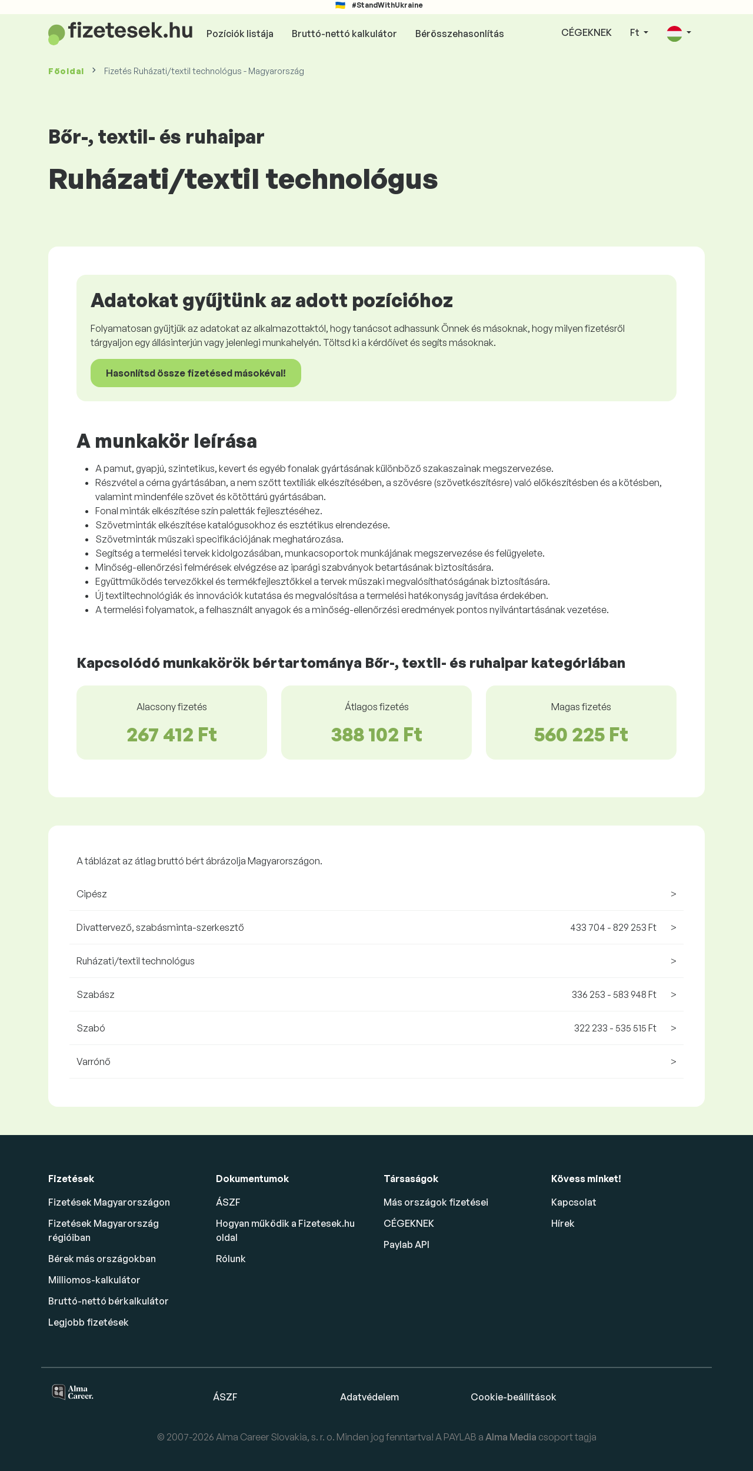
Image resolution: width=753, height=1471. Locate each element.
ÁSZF (228, 1202)
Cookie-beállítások (514, 1397)
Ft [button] (635, 32)
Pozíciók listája (240, 33)
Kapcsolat (574, 1202)
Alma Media (511, 1437)
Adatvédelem (369, 1397)
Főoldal (66, 71)
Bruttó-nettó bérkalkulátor (108, 1301)
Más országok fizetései (436, 1202)
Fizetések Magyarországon (109, 1202)
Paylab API (406, 1244)
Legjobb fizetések (88, 1322)
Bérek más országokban (102, 1258)
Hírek (563, 1223)
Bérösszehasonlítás (459, 33)
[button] (679, 33)
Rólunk (231, 1258)
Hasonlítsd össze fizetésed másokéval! (196, 373)
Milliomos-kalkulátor (94, 1280)
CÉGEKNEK (586, 32)
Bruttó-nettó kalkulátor (344, 33)
